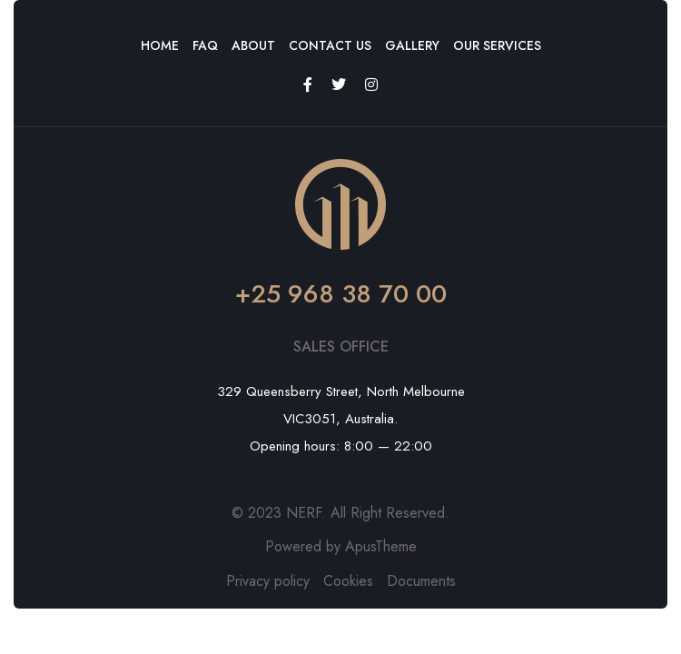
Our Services (497, 45)
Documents (421, 580)
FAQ (205, 45)
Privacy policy (268, 580)
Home (160, 45)
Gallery (412, 45)
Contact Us (330, 45)
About (253, 45)
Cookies (348, 580)
